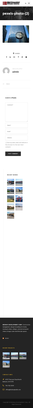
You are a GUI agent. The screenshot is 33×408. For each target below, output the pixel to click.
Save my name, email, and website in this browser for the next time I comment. (16, 145)
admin (15, 72)
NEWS (7, 338)
